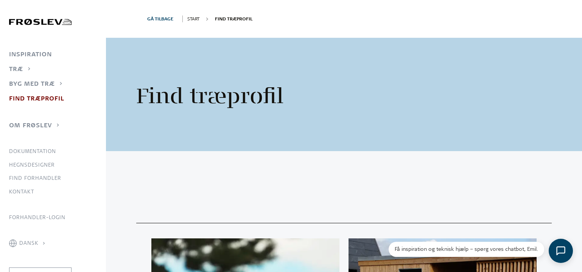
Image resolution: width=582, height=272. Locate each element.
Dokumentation (32, 151)
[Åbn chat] (561, 251)
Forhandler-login (37, 217)
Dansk (29, 243)
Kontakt (21, 191)
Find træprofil (36, 98)
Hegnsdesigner (32, 164)
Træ (16, 69)
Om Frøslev (30, 125)
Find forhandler (35, 178)
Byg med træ (32, 83)
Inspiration (30, 54)
